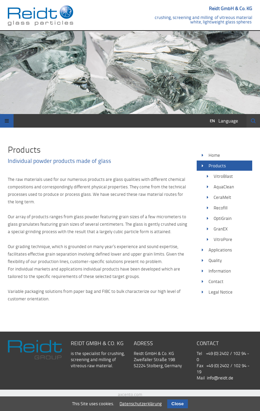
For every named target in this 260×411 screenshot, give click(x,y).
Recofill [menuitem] (221, 208)
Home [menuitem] (214, 155)
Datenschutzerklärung (141, 403)
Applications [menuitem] (220, 250)
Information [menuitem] (220, 271)
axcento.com (130, 394)
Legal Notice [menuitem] (221, 292)
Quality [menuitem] (215, 260)
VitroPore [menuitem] (223, 239)
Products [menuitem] (217, 166)
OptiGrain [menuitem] (223, 218)
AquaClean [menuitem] (224, 187)
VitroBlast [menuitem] (223, 176)
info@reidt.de (220, 378)
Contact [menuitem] (216, 281)
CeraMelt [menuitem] (222, 197)
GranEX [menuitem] (221, 229)
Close (177, 403)
